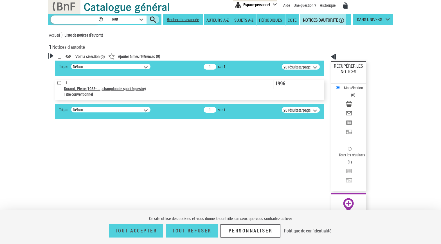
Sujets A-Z (243, 20)
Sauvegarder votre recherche (84, 121)
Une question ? (305, 5)
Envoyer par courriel (350, 91)
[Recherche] (74, 19)
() (206, 56)
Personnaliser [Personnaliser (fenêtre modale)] (251, 231)
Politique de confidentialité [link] (307, 231)
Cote (292, 20)
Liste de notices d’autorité (83, 35)
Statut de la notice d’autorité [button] (79, 168)
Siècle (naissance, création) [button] (78, 206)
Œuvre (62, 151)
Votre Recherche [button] (72, 65)
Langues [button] (62, 187)
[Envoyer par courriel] (356, 91)
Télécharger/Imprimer (351, 84)
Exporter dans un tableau (354, 98)
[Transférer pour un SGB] (356, 105)
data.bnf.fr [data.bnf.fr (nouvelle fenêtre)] (330, 172)
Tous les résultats (348, 120)
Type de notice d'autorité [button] (76, 142)
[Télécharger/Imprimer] (356, 85)
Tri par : (137, 66)
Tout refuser (191, 231)
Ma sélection (344, 74)
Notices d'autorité (320, 20)
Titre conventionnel (75, 159)
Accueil (54, 35)
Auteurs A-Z (217, 20)
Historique (328, 5)
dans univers (369, 20)
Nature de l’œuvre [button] (70, 177)
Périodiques (270, 20)
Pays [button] (59, 196)
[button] (100, 19)
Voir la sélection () (162, 56)
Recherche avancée (183, 19)
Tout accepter (136, 231)
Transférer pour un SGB (352, 105)
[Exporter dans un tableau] (356, 98)
